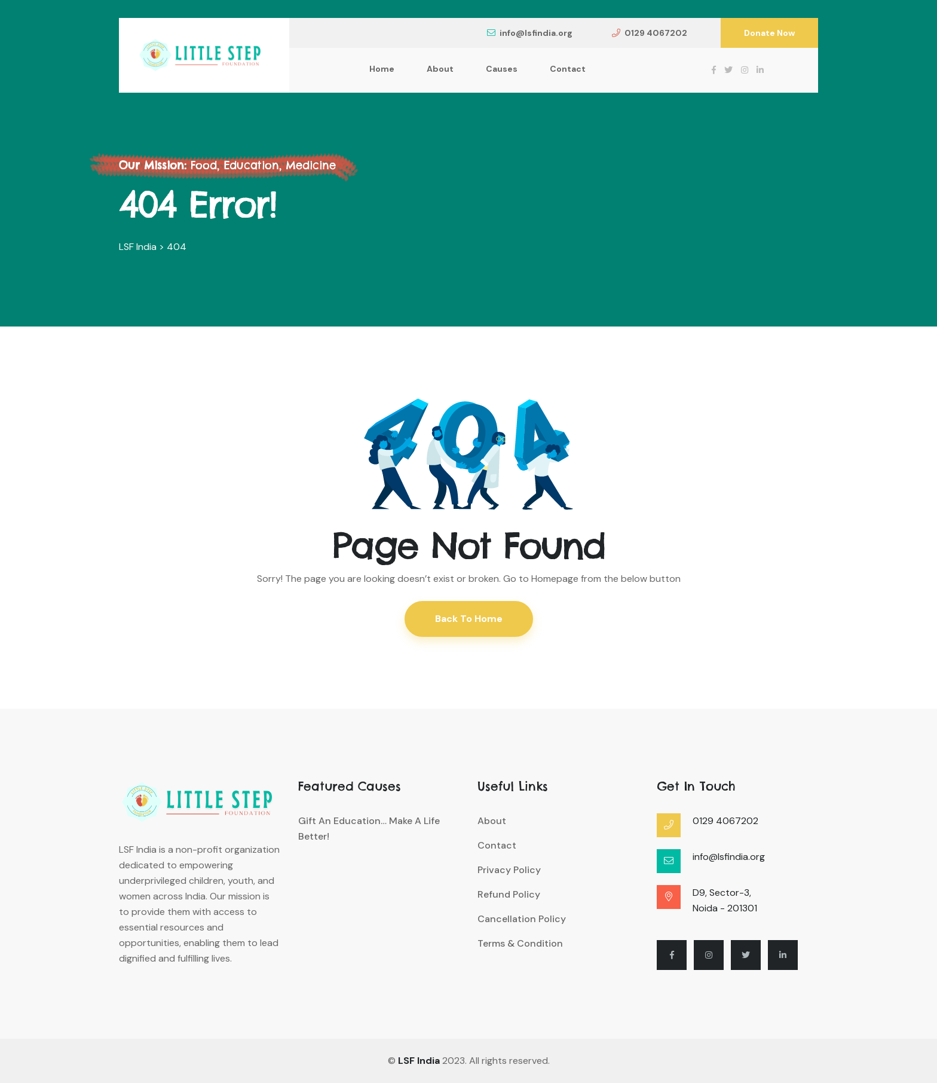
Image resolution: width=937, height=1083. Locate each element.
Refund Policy (508, 894)
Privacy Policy (509, 870)
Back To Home (469, 618)
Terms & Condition (520, 943)
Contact (568, 68)
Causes (502, 68)
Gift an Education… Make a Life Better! (369, 828)
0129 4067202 (649, 33)
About (440, 68)
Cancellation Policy (521, 919)
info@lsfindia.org (529, 33)
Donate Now (769, 33)
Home (381, 68)
